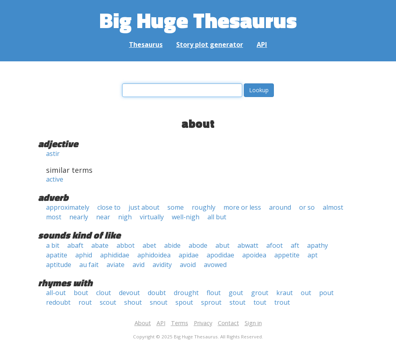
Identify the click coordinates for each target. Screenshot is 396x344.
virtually (152, 216)
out (306, 292)
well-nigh (185, 216)
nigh (125, 216)
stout (237, 302)
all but (216, 216)
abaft (75, 245)
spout (184, 302)
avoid (188, 264)
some (175, 207)
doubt (157, 292)
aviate (116, 264)
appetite (287, 255)
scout (108, 302)
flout (214, 292)
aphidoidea (154, 255)
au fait (88, 264)
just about (144, 207)
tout (259, 302)
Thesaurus (146, 44)
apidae (189, 255)
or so (307, 207)
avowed (215, 264)
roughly (203, 207)
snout (158, 302)
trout (282, 302)
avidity (162, 264)
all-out (56, 292)
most (53, 216)
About (143, 323)
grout (259, 292)
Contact (228, 323)
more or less (242, 207)
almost (333, 207)
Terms (179, 323)
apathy (317, 245)
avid (139, 264)
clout (103, 292)
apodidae (220, 255)
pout (326, 292)
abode (198, 245)
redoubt (58, 302)
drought (186, 292)
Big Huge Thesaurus (198, 19)
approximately (67, 207)
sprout (211, 302)
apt (313, 255)
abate (100, 245)
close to (109, 207)
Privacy (203, 323)
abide (172, 245)
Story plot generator (209, 44)
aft (295, 245)
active (54, 179)
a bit (52, 245)
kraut (284, 292)
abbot (126, 245)
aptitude (58, 264)
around (280, 207)
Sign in (253, 323)
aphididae (114, 255)
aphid (83, 255)
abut (222, 245)
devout (129, 292)
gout (236, 292)
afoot (274, 245)
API (262, 44)
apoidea (254, 255)
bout (81, 292)
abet (149, 245)
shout (133, 302)
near (103, 216)
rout (85, 302)
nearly (78, 216)
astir (53, 153)
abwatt (247, 245)
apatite (56, 255)
